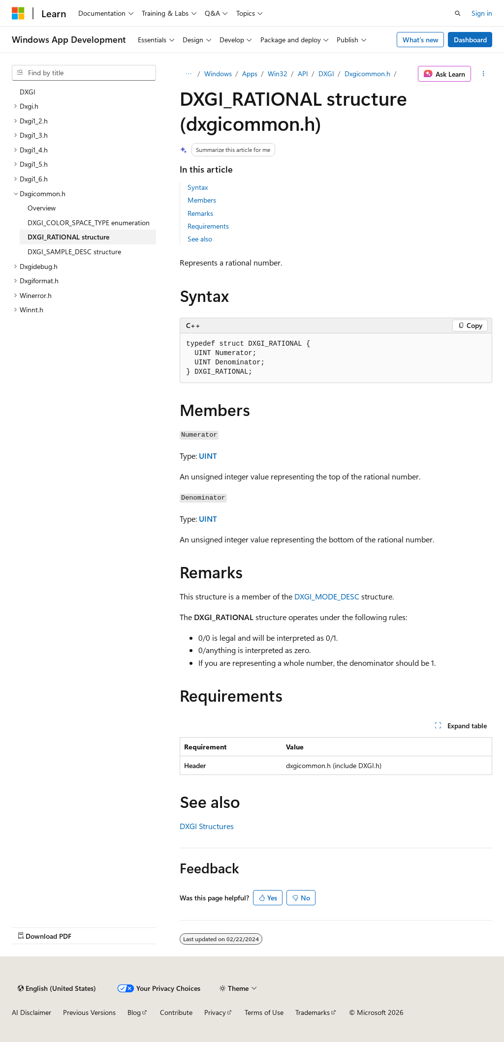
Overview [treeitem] (42, 207)
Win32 (277, 73)
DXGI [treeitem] (27, 91)
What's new (421, 39)
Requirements (208, 226)
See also (200, 238)
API (303, 73)
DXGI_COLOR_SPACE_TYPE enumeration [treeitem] (89, 222)
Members (202, 200)
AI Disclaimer (31, 1012)
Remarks (200, 213)
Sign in (482, 13)
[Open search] (458, 13)
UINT (208, 455)
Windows (218, 73)
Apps (249, 73)
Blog (134, 1012)
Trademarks (312, 1012)
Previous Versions (89, 1012)
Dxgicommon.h (367, 73)
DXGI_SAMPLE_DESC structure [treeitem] (74, 251)
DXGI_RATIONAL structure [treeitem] (68, 236)
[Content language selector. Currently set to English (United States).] (57, 988)
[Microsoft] (18, 13)
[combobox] (84, 73)
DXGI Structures (207, 826)
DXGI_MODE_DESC (326, 596)
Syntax (198, 187)
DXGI (326, 73)
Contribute (176, 1012)
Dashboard (470, 39)
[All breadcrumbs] (188, 74)
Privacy (215, 1012)
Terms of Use (264, 1012)
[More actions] (483, 74)
